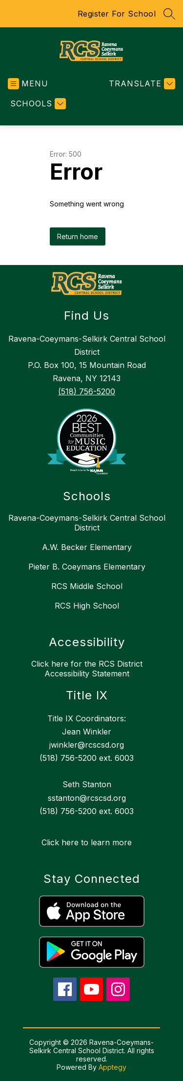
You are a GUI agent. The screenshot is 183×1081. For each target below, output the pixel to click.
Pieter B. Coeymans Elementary (86, 566)
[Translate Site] (140, 84)
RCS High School (87, 606)
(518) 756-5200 (86, 391)
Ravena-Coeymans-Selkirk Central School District (86, 522)
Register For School (117, 14)
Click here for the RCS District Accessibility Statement (86, 668)
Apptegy (112, 1067)
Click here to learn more (86, 842)
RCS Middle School (86, 586)
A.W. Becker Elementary (87, 547)
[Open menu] (28, 84)
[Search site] (169, 14)
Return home (77, 236)
